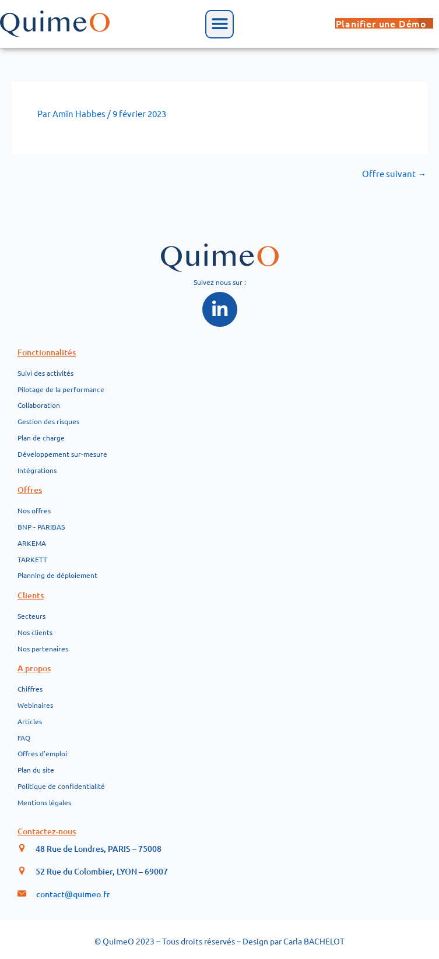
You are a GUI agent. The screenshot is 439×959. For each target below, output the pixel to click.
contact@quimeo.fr (73, 894)
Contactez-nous (46, 831)
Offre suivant (394, 174)
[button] (219, 24)
